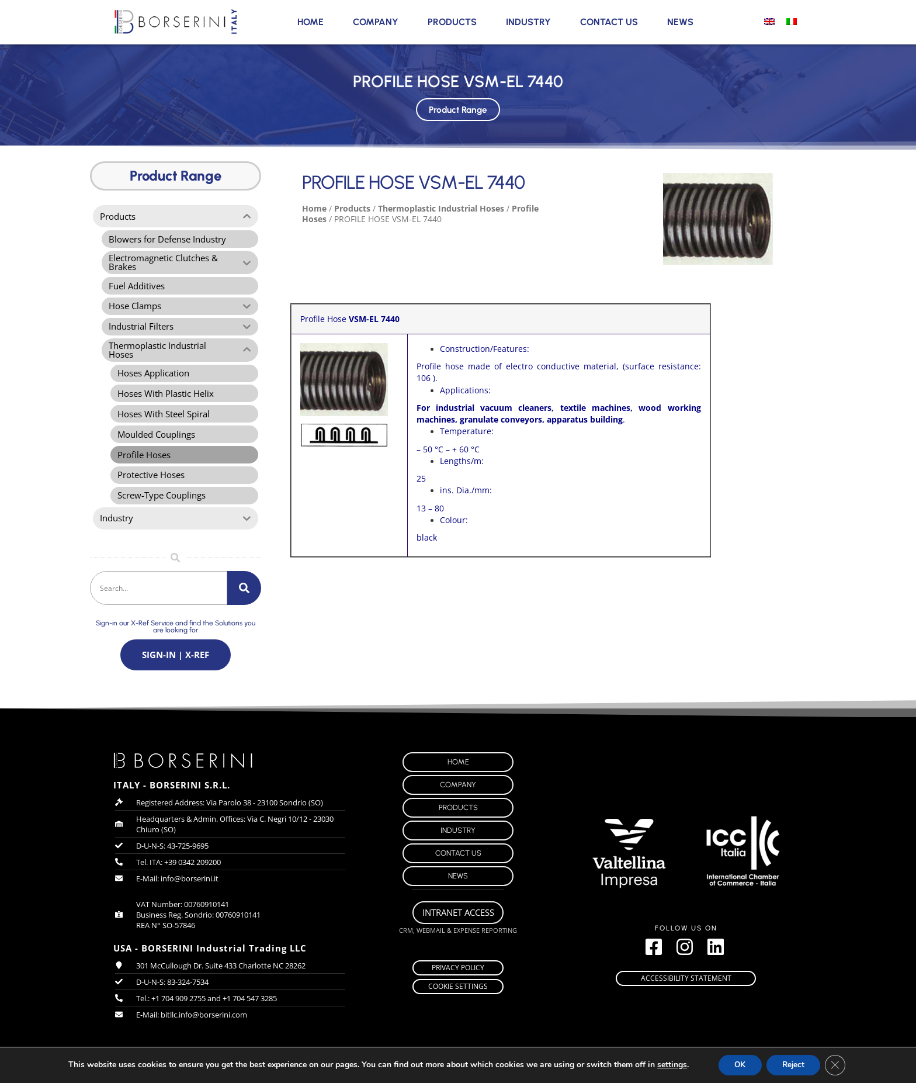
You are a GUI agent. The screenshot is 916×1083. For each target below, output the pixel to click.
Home (310, 21)
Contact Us (609, 21)
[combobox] (158, 598)
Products (452, 21)
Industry (528, 21)
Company (375, 21)
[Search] (244, 598)
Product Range (458, 107)
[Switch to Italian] (791, 21)
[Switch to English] (769, 21)
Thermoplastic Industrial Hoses (441, 208)
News (680, 21)
